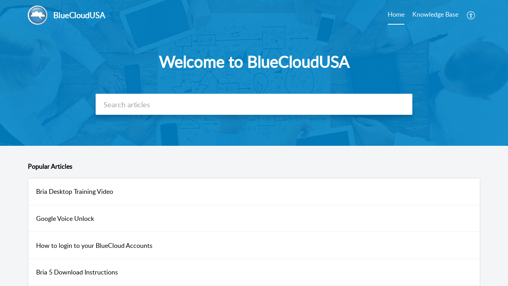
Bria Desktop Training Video (74, 191)
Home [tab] (396, 14)
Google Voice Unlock (65, 218)
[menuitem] (471, 15)
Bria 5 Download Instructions (77, 272)
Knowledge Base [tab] (435, 14)
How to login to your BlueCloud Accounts (94, 245)
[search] (254, 104)
